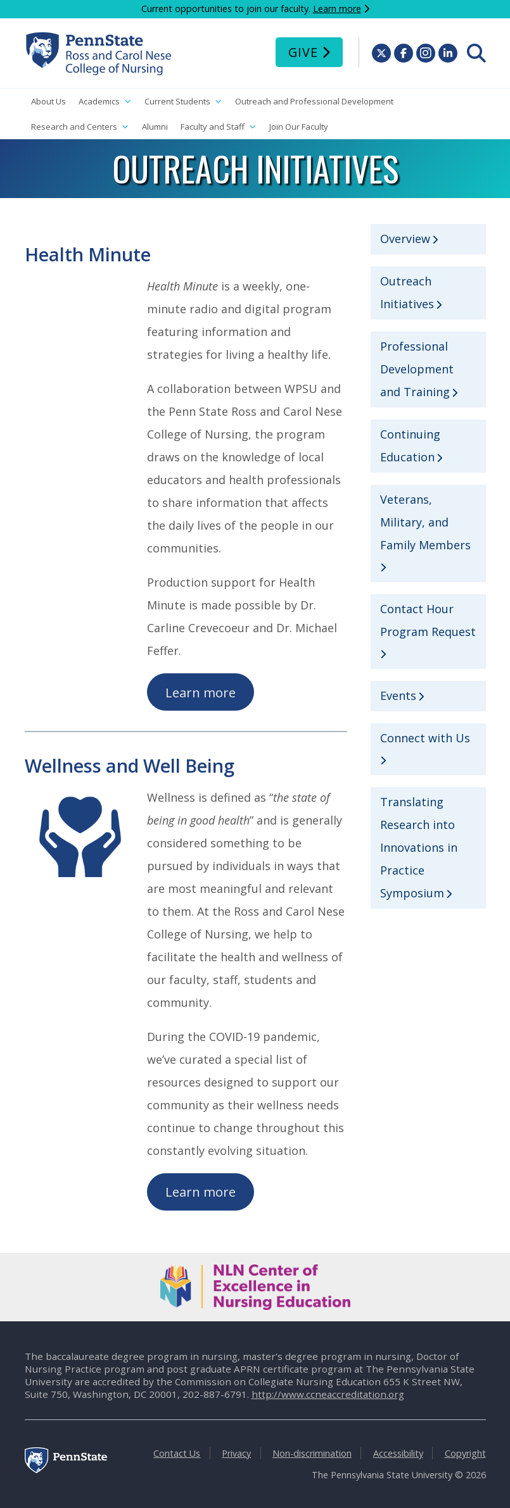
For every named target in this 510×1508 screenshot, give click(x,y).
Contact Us (176, 1453)
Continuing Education (410, 445)
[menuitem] (476, 53)
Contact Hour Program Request (428, 620)
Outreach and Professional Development (314, 101)
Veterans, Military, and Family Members (425, 522)
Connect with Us (425, 737)
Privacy (236, 1453)
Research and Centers (80, 127)
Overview (405, 238)
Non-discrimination (312, 1453)
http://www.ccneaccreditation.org (328, 1394)
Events (398, 695)
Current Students (183, 101)
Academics (105, 101)
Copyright (465, 1453)
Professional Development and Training (417, 369)
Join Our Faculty (298, 126)
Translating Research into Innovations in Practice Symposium (418, 847)
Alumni (155, 126)
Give (303, 52)
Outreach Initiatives (407, 292)
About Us (48, 101)
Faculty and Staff (219, 127)
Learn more (337, 9)
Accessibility (398, 1453)
